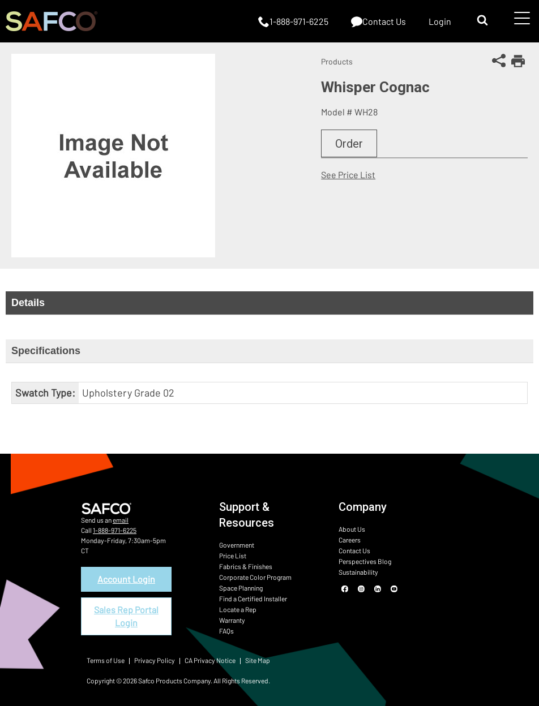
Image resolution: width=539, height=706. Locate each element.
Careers (350, 540)
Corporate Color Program (255, 577)
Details (28, 302)
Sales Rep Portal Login (126, 615)
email (121, 520)
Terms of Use (106, 660)
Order (349, 143)
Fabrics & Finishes (245, 566)
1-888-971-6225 (114, 530)
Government (236, 545)
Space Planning (241, 588)
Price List (232, 555)
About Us (352, 529)
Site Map (257, 660)
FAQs (226, 631)
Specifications (45, 350)
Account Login (126, 579)
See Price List (348, 174)
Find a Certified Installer (253, 598)
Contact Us (354, 550)
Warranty (232, 620)
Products (337, 61)
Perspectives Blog (365, 561)
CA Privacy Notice (210, 660)
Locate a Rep (237, 609)
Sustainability (358, 572)
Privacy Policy (154, 660)
